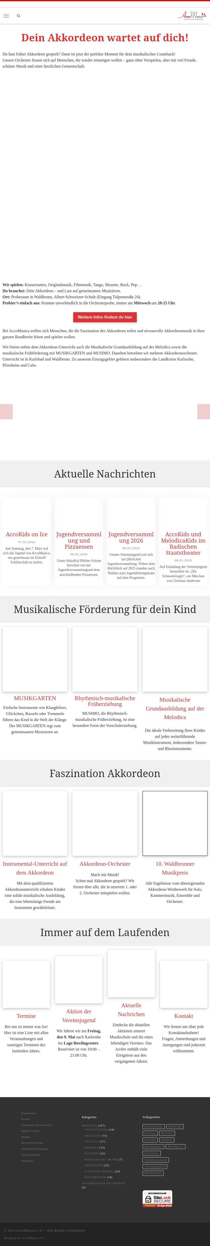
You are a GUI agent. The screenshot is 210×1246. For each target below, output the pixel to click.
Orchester (94, 1165)
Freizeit (92, 1147)
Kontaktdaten (28, 1113)
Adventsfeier (96, 1129)
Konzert (92, 1153)
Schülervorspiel (99, 1171)
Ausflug (92, 1141)
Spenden (25, 1136)
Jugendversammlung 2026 (131, 537)
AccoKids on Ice (26, 534)
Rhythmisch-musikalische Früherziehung (105, 701)
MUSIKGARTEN (35, 698)
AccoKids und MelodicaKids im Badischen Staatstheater (183, 543)
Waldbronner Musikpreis (34, 1148)
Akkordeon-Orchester (105, 863)
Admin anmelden (30, 1154)
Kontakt (183, 1016)
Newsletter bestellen (32, 1142)
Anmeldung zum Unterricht (36, 1124)
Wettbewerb (95, 1177)
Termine (26, 1016)
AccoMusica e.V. (29, 1230)
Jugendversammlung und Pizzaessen (79, 540)
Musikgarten (153, 1146)
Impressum (27, 1160)
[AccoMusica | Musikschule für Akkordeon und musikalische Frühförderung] (192, 15)
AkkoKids (93, 1135)
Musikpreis (175, 1146)
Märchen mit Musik (101, 1159)
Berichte (89, 1125)
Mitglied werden (30, 1130)
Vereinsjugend (155, 1166)
